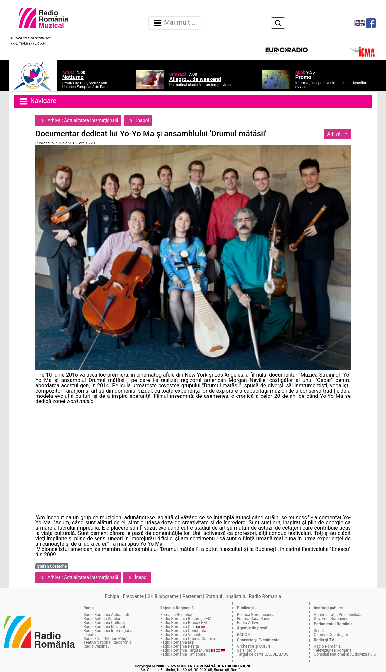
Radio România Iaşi (177, 642)
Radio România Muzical (104, 626)
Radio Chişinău (96, 646)
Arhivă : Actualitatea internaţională (78, 121)
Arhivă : (335, 134)
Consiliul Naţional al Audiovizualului (345, 654)
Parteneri (192, 596)
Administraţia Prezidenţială (337, 614)
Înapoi (138, 121)
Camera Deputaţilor (331, 634)
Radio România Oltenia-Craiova (187, 638)
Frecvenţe (133, 596)
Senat (319, 630)
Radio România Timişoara (183, 654)
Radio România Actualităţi (106, 614)
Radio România (327, 646)
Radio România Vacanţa (181, 634)
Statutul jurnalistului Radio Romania (243, 596)
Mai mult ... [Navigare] (175, 23)
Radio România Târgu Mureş (185, 650)
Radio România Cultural (104, 622)
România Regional (176, 614)
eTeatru (89, 634)
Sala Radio (246, 650)
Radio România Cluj (177, 626)
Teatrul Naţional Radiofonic (107, 642)
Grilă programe (163, 596)
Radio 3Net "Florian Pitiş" (105, 638)
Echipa (112, 596)
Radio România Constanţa (183, 630)
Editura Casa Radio (254, 618)
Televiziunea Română (332, 650)
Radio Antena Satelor (101, 618)
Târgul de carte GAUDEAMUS (262, 654)
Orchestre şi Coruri (253, 646)
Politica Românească (256, 614)
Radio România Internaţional (108, 630)
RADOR (243, 634)
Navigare (37, 101)
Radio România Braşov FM (183, 622)
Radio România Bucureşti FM (185, 618)
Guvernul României (330, 618)
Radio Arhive (248, 622)
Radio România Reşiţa (179, 646)
